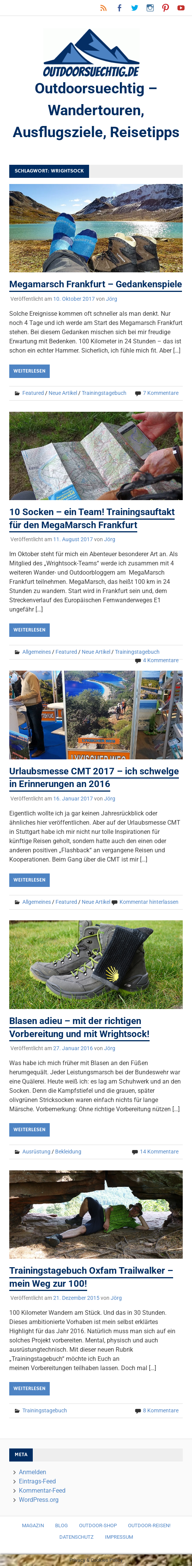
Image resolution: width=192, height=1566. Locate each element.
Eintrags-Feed (37, 1481)
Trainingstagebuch (104, 393)
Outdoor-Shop (98, 1525)
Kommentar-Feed (42, 1490)
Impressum (119, 1537)
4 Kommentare (161, 660)
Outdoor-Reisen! (149, 1525)
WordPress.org (39, 1499)
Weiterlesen (29, 371)
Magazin (33, 1525)
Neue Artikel (63, 393)
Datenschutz (76, 1537)
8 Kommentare (161, 1410)
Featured (33, 393)
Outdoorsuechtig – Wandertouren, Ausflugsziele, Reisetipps (96, 110)
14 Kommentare (159, 1151)
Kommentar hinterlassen (149, 902)
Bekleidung (68, 1151)
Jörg (111, 299)
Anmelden (32, 1472)
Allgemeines (36, 652)
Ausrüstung (36, 1151)
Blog (61, 1525)
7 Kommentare (161, 393)
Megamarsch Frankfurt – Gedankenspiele (95, 284)
